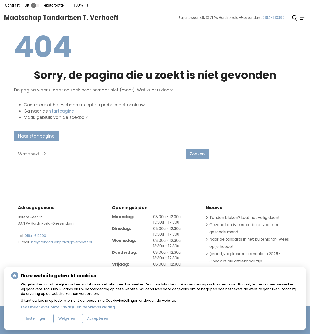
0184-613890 (35, 235)
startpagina (61, 111)
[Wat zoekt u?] (98, 154)
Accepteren (97, 318)
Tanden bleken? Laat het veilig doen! (244, 217)
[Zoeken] (294, 18)
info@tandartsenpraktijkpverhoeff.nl (61, 242)
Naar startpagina (36, 136)
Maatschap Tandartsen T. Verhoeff (61, 17)
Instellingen (36, 318)
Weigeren (66, 318)
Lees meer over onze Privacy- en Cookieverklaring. (68, 307)
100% (78, 5)
